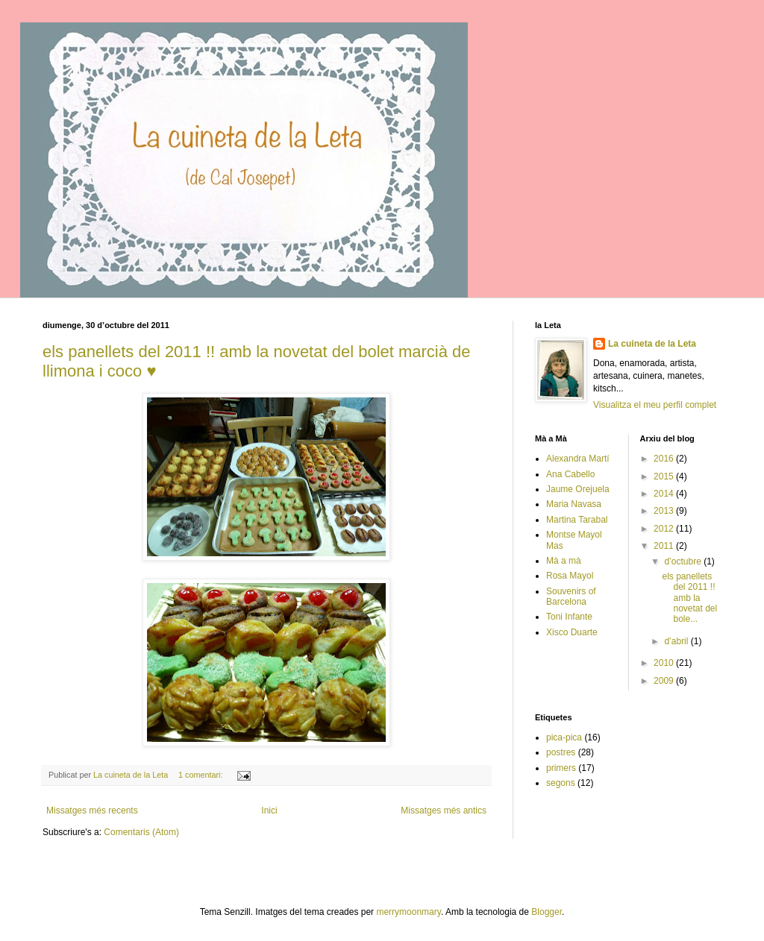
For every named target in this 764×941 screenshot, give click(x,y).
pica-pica (564, 737)
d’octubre (684, 561)
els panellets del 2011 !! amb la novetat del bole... (689, 598)
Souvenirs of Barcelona (571, 596)
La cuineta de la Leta (652, 344)
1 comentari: (201, 774)
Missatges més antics (443, 810)
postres (560, 752)
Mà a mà (563, 561)
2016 (665, 458)
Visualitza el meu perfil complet (654, 405)
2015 (665, 476)
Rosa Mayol (569, 575)
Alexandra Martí (578, 458)
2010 (665, 663)
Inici (269, 810)
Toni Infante (569, 616)
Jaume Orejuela (578, 489)
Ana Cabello (570, 474)
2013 (665, 511)
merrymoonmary (408, 912)
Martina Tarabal (577, 519)
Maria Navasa (573, 504)
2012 (665, 528)
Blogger (546, 912)
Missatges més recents (92, 810)
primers (561, 768)
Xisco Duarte (572, 632)
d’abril (677, 641)
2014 (665, 493)
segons (560, 783)
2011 (665, 546)
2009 (665, 681)
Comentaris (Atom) (141, 832)
